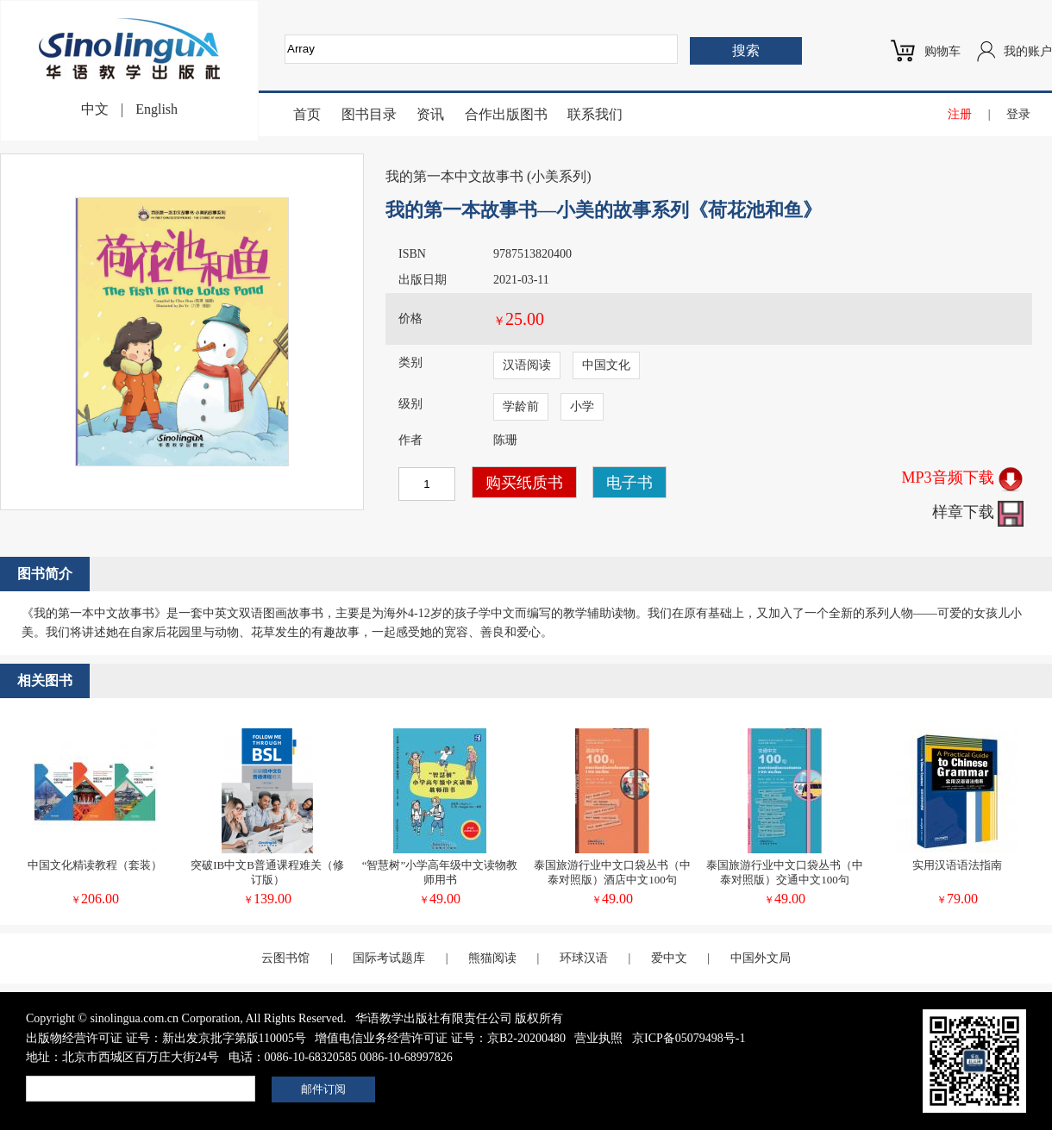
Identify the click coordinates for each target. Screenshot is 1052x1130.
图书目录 (369, 114)
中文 (95, 109)
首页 (307, 114)
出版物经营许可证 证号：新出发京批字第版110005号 (166, 1038)
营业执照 (598, 1038)
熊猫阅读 (492, 958)
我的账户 (1028, 51)
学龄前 (521, 406)
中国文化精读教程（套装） (95, 864)
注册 (960, 114)
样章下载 (978, 512)
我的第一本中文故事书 (454, 176)
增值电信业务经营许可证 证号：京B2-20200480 (440, 1038)
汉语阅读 (527, 365)
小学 (582, 406)
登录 (1018, 114)
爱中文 (669, 958)
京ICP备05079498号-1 (688, 1038)
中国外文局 (760, 958)
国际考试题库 (389, 958)
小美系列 (558, 176)
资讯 (430, 114)
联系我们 (595, 114)
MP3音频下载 (962, 477)
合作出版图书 (506, 114)
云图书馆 (285, 958)
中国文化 (606, 365)
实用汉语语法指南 (957, 864)
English (156, 109)
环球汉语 (584, 958)
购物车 (942, 51)
